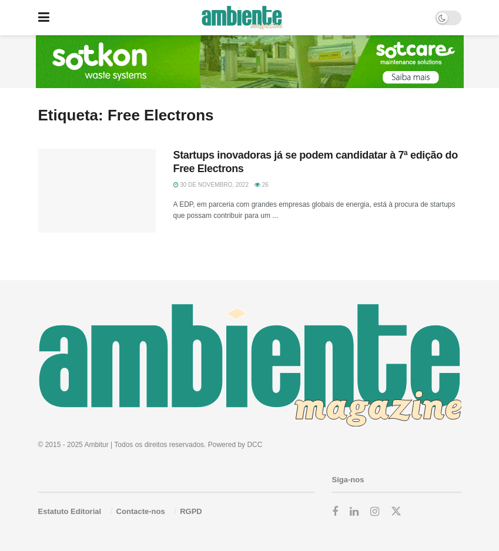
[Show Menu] (43, 17)
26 (261, 185)
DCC (254, 445)
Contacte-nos (140, 511)
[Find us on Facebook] (335, 512)
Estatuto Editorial (70, 511)
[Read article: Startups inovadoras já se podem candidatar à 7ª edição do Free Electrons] (97, 191)
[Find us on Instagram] (374, 512)
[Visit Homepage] (242, 17)
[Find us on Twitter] (396, 512)
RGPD (191, 511)
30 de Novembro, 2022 (211, 185)
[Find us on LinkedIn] (354, 512)
